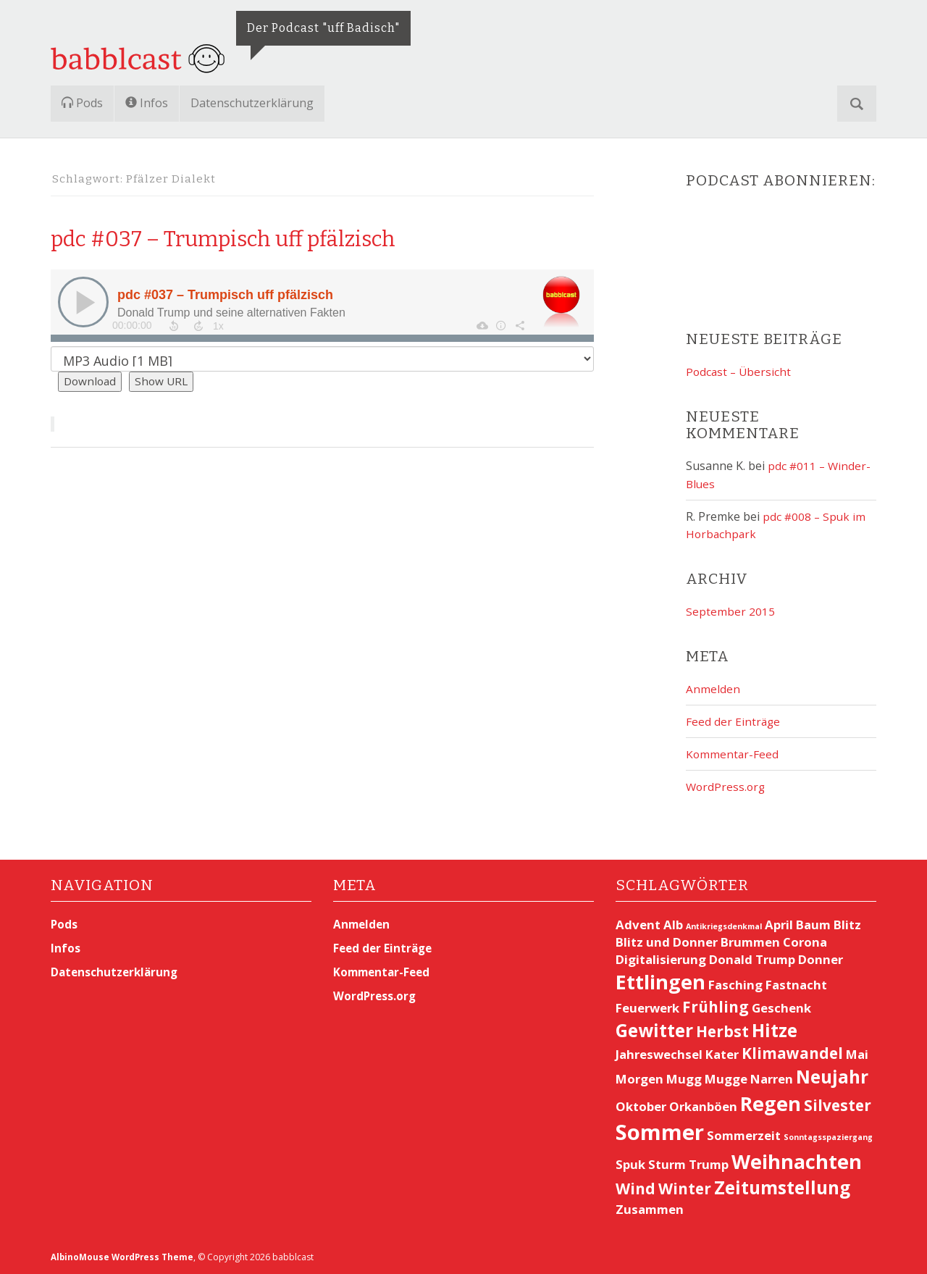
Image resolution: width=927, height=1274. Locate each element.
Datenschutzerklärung (252, 103)
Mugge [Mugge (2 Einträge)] (726, 1078)
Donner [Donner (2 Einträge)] (820, 959)
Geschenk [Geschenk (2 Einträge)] (781, 1007)
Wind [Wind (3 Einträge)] (635, 1188)
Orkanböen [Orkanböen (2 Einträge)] (703, 1105)
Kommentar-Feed (733, 754)
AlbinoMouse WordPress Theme (124, 1257)
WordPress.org (727, 787)
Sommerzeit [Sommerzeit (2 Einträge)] (744, 1135)
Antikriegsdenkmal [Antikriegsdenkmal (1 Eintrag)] (724, 926)
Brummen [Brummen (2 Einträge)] (750, 942)
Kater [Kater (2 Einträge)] (722, 1054)
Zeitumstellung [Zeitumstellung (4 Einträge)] (782, 1187)
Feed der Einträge (733, 721)
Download (91, 382)
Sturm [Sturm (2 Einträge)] (667, 1164)
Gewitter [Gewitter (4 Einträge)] (654, 1030)
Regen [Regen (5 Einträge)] (770, 1102)
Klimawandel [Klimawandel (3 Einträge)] (792, 1053)
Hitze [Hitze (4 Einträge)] (774, 1030)
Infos (146, 103)
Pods (82, 103)
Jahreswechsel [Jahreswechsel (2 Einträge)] (659, 1054)
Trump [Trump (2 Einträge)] (709, 1164)
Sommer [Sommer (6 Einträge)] (660, 1132)
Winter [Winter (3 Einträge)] (684, 1188)
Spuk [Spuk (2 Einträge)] (630, 1164)
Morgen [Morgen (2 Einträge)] (639, 1078)
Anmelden (713, 689)
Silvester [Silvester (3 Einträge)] (837, 1104)
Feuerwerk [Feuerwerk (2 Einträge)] (647, 1007)
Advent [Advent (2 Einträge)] (638, 924)
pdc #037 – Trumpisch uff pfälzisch (278, 236)
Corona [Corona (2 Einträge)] (805, 942)
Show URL (165, 382)
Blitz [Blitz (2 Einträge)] (847, 924)
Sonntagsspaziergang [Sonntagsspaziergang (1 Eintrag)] (828, 1137)
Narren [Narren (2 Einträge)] (771, 1078)
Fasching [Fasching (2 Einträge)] (735, 984)
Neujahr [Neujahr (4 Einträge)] (832, 1077)
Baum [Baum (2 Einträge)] (813, 924)
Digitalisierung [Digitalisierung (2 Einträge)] (661, 959)
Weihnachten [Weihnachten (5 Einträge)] (796, 1161)
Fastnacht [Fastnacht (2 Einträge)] (796, 984)
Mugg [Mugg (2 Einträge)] (684, 1078)
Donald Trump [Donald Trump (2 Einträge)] (752, 959)
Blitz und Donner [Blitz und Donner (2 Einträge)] (667, 942)
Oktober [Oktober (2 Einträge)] (641, 1105)
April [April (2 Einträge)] (779, 924)
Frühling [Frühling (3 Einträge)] (715, 1006)
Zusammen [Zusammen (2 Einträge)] (650, 1209)
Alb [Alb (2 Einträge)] (673, 924)
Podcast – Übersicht (740, 372)
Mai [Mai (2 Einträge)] (857, 1054)
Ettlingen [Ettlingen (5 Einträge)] (660, 981)
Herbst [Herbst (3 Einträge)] (722, 1031)
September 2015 (730, 611)
